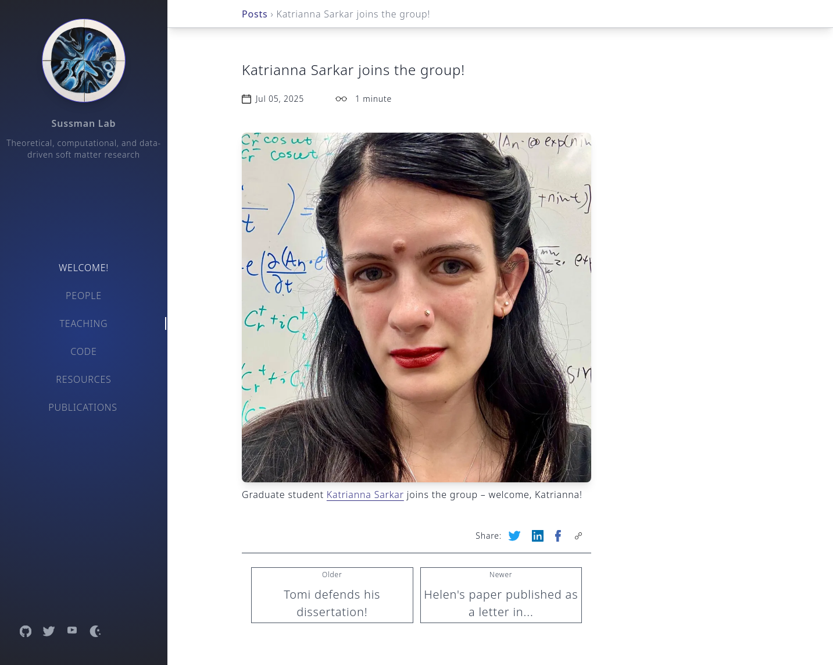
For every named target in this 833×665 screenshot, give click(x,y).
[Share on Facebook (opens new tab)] (559, 536)
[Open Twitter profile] (49, 631)
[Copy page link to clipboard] (579, 536)
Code (83, 351)
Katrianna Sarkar (365, 494)
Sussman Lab (84, 123)
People (84, 295)
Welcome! (84, 267)
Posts (254, 14)
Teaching (84, 323)
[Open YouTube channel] (72, 631)
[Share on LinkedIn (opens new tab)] (538, 536)
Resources (83, 379)
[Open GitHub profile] (25, 631)
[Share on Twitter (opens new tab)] (515, 536)
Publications (82, 407)
